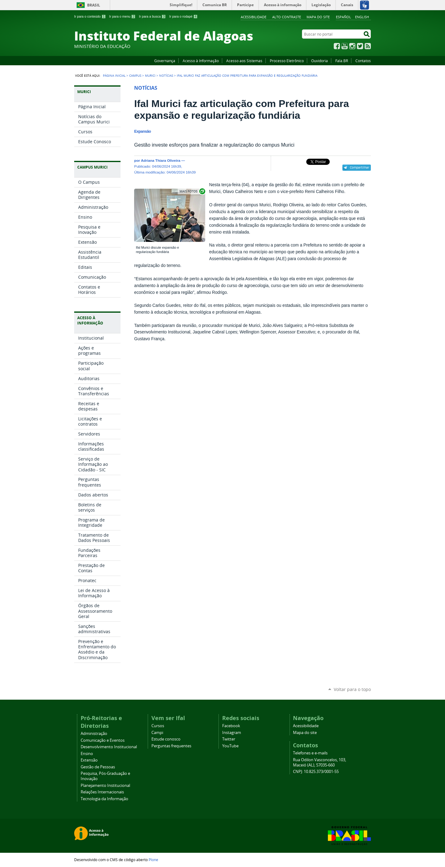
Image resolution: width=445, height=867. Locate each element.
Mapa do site (318, 17)
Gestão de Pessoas (98, 767)
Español (343, 17)
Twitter (360, 46)
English (362, 17)
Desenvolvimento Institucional (109, 746)
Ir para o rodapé (183, 16)
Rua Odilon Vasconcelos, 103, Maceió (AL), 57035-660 (319, 762)
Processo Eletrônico (287, 60)
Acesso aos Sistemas (244, 60)
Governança (164, 60)
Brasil (93, 5)
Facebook (337, 46)
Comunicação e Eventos (103, 740)
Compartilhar (359, 167)
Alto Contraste (286, 17)
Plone (153, 859)
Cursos (157, 725)
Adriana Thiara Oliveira (160, 160)
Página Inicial (114, 75)
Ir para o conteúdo (90, 16)
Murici (150, 75)
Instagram (352, 46)
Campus (135, 75)
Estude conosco (165, 739)
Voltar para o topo (352, 689)
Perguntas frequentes (171, 746)
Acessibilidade (253, 17)
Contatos (363, 60)
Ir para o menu (122, 16)
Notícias (166, 75)
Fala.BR (341, 60)
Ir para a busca (152, 16)
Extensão (89, 760)
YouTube (344, 46)
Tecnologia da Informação (104, 798)
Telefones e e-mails (310, 753)
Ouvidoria (319, 60)
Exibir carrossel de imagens (192, 191)
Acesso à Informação (201, 60)
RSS (368, 46)
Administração (94, 733)
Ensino (87, 753)
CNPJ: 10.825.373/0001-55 (316, 771)
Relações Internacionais (102, 792)
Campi (157, 732)
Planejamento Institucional (105, 785)
